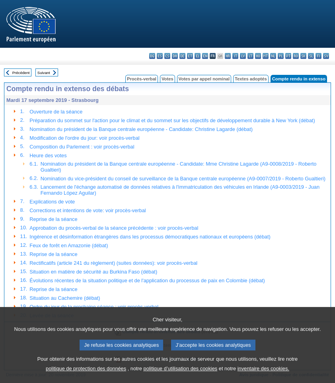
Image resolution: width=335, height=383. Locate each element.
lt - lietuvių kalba (250, 56)
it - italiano (235, 56)
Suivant (43, 72)
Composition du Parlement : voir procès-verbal (81, 147)
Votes (167, 78)
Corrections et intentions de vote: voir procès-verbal (87, 210)
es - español (160, 56)
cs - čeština (167, 56)
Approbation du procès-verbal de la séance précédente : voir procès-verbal (113, 228)
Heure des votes (47, 155)
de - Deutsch (182, 56)
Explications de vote (52, 202)
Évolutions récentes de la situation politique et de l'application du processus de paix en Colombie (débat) (147, 280)
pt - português (288, 56)
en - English (205, 56)
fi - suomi (318, 56)
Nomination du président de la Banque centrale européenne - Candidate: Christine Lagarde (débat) (141, 129)
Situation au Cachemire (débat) (64, 298)
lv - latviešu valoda (243, 56)
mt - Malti (266, 56)
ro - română (296, 56)
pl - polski (281, 56)
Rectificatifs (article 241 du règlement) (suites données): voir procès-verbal (113, 263)
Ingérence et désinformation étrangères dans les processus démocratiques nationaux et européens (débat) (149, 237)
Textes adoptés (251, 78)
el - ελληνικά (198, 56)
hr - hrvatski (228, 56)
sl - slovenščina (311, 56)
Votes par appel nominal (204, 78)
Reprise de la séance (53, 219)
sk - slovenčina (303, 56)
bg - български (152, 56)
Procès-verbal (141, 78)
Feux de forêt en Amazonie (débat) (68, 245)
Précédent (21, 72)
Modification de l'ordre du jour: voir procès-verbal (84, 138)
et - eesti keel (190, 56)
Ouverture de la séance (55, 112)
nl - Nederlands (273, 56)
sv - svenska (326, 56)
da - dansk (175, 56)
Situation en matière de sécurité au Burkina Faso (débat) (93, 272)
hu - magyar (258, 56)
